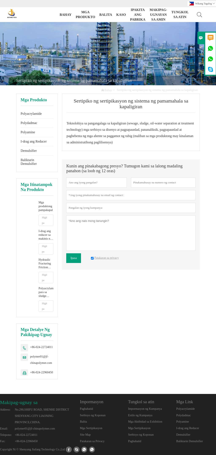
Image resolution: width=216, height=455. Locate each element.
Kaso (121, 14)
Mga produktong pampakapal (46, 206)
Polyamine (28, 132)
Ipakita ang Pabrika (138, 14)
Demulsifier (29, 150)
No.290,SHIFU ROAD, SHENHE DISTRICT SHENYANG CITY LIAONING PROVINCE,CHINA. (42, 416)
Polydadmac (29, 123)
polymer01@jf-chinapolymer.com (41, 359)
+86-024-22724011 (41, 347)
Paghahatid (86, 408)
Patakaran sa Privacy (92, 441)
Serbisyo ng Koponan (92, 415)
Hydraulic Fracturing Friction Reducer (45, 263)
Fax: (2, 441)
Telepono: (6, 434)
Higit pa (44, 220)
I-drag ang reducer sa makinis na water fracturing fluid (45, 235)
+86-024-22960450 (41, 372)
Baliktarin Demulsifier (29, 161)
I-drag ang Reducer (34, 141)
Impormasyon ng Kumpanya (145, 408)
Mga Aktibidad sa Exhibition (145, 421)
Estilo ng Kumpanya (140, 415)
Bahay (66, 14)
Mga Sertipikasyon (91, 428)
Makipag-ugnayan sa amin (158, 14)
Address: (5, 409)
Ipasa (73, 258)
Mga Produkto (85, 14)
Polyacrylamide (31, 113)
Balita (105, 14)
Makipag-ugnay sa (19, 402)
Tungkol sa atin (179, 14)
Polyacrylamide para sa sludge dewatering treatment (46, 292)
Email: (4, 428)
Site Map (85, 434)
